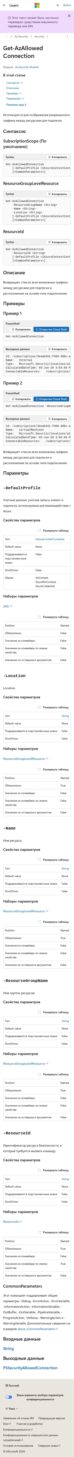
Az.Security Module (27, 67)
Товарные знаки (48, 1445)
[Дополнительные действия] (67, 36)
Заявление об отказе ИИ (18, 1418)
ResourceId (12, 1221)
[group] (37, 168)
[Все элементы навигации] (6, 36)
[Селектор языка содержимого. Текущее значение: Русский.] (12, 1385)
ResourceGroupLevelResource (26, 758)
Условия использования (18, 1445)
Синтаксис (14, 83)
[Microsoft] (37, 5)
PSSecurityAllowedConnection (30, 1367)
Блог (6, 1424)
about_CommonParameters (36, 1329)
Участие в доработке (29, 1424)
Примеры (14, 93)
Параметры (15, 98)
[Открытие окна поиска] (58, 5)
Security (39, 36)
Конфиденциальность (16, 1429)
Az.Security (21, 36)
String (65, 716)
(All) (8, 606)
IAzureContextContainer (50, 539)
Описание (12, 88)
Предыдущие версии (51, 1418)
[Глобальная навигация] (4, 5)
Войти (67, 5)
